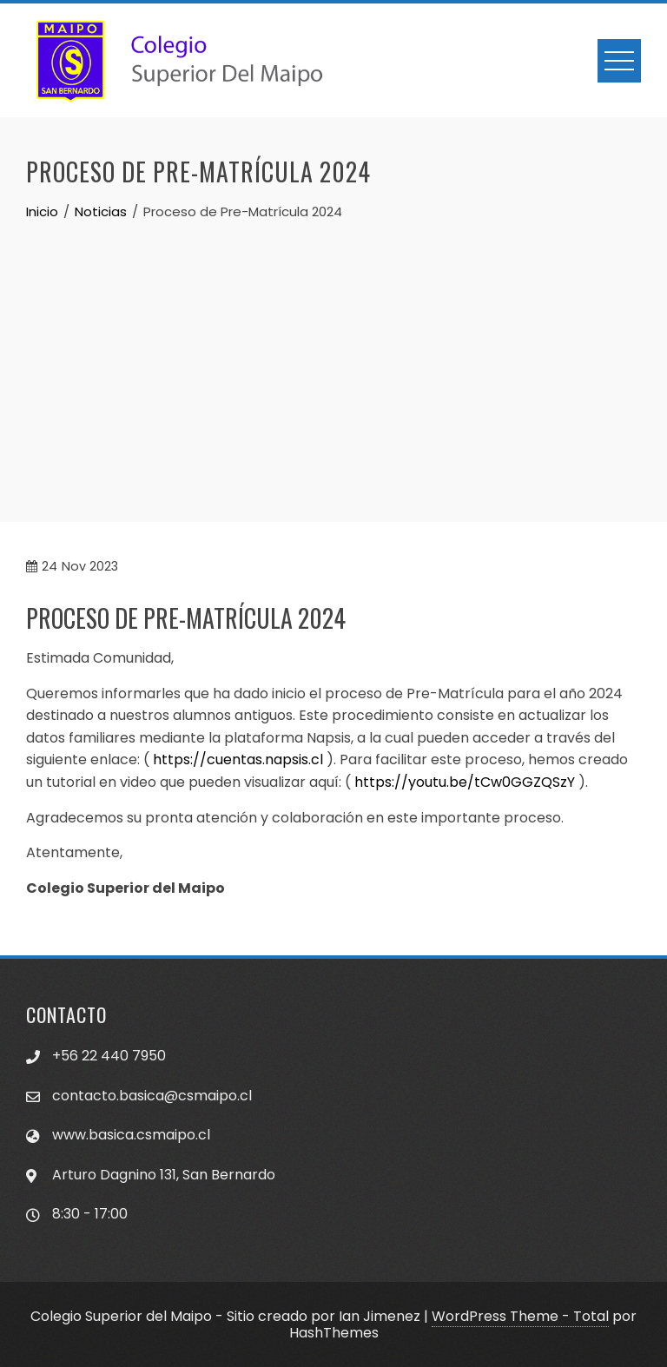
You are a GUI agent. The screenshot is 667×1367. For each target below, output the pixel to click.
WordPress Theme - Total (520, 1316)
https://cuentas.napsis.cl (238, 759)
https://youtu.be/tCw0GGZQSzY (464, 782)
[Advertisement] (333, 352)
